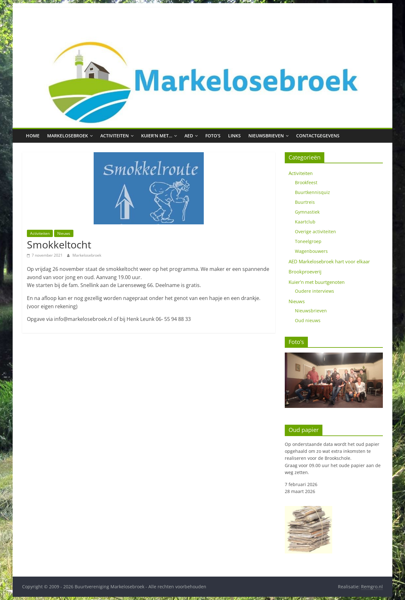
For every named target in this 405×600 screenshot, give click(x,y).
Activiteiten (114, 136)
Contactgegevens (318, 136)
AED (188, 136)
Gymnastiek (307, 212)
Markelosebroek (67, 136)
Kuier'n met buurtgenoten (317, 282)
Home (33, 136)
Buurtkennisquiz (312, 192)
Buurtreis (305, 202)
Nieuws (63, 233)
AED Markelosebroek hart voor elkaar (329, 261)
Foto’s (213, 136)
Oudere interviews (314, 291)
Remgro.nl (372, 587)
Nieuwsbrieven (266, 136)
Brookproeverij (305, 271)
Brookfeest (306, 182)
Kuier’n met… (156, 136)
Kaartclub (305, 222)
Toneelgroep (308, 241)
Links (234, 136)
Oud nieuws (308, 320)
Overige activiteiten (315, 231)
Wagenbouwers (311, 251)
